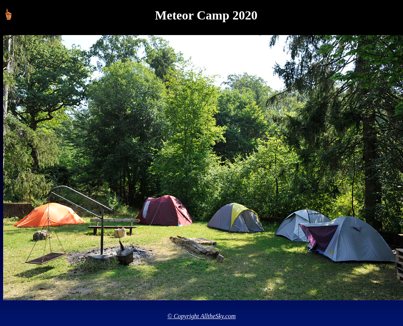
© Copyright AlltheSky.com (202, 316)
